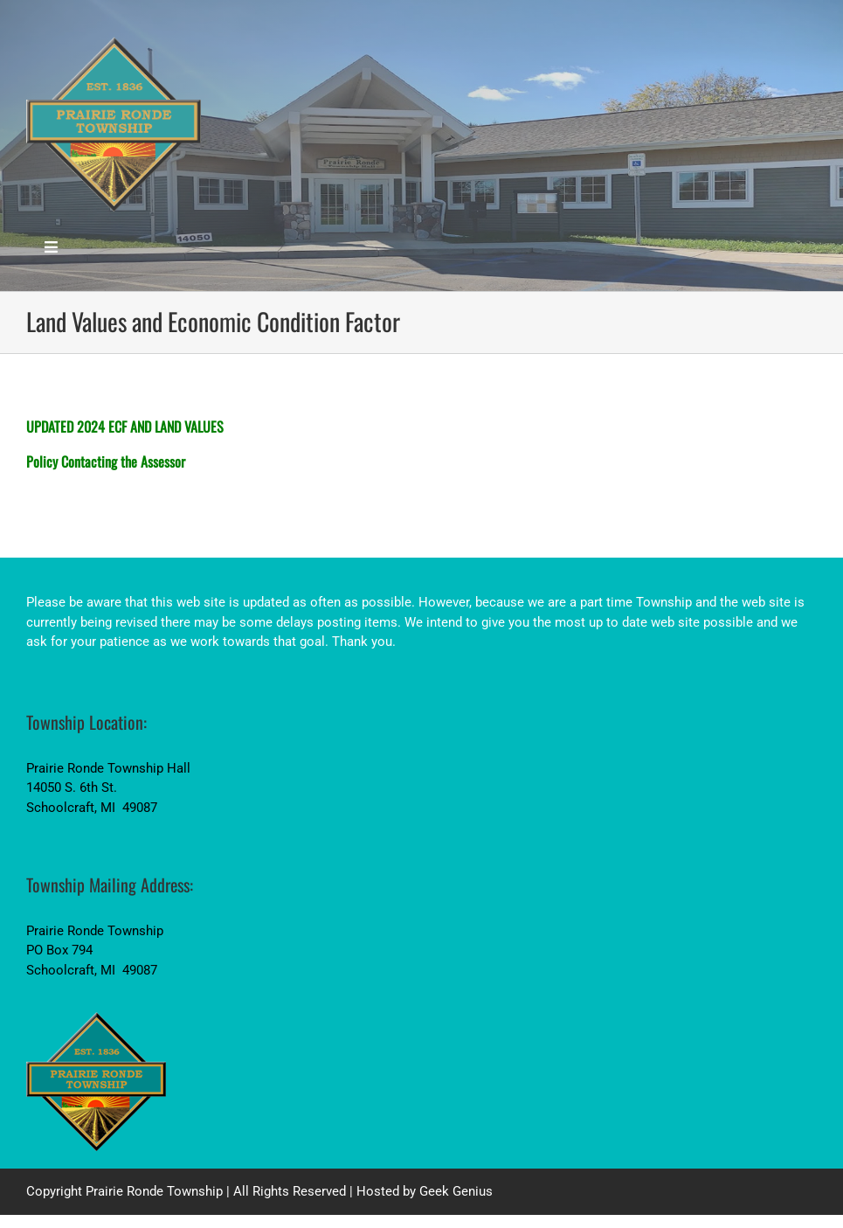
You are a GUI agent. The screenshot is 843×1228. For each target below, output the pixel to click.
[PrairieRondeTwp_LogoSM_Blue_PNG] (113, 41)
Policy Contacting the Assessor (105, 461)
